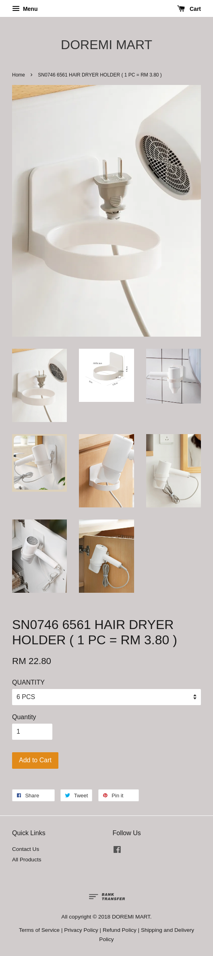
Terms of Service (39, 930)
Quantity (24, 717)
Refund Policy (119, 930)
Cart (189, 8)
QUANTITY (28, 682)
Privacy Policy (81, 930)
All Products (26, 860)
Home (18, 75)
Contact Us (25, 849)
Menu (24, 8)
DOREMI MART (106, 44)
